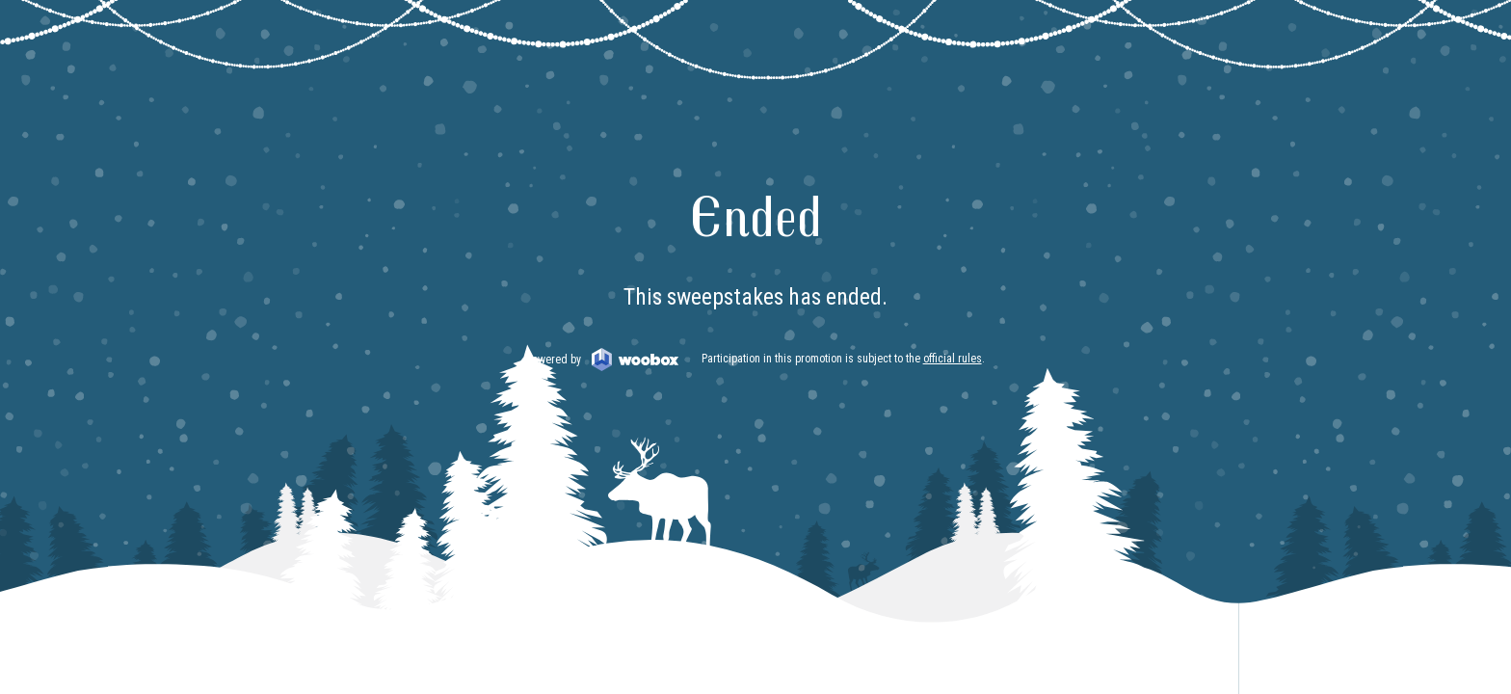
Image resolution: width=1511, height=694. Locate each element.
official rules (952, 358)
